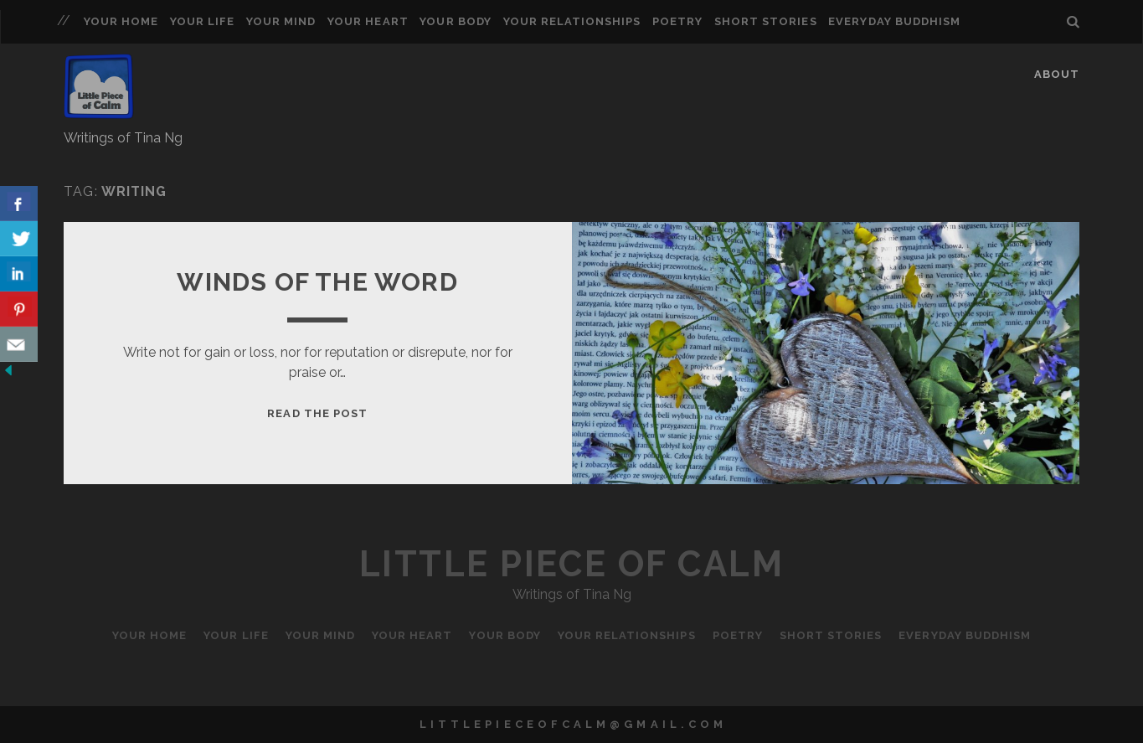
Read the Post (317, 413)
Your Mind (281, 21)
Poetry (677, 21)
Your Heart (367, 21)
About (1056, 74)
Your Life (202, 21)
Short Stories (765, 21)
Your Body (455, 21)
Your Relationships (572, 21)
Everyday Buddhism (894, 21)
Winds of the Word (317, 282)
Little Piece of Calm (571, 564)
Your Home (121, 21)
